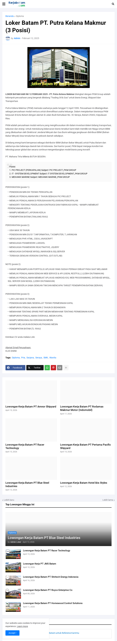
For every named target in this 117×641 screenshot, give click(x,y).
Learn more (22, 626)
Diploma (20, 16)
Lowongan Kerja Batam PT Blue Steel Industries (44, 538)
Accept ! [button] (12, 633)
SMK (45, 358)
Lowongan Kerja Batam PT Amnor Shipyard (30, 406)
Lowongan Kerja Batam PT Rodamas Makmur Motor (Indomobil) (81, 408)
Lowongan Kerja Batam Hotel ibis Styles (83, 482)
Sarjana (30, 358)
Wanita (52, 358)
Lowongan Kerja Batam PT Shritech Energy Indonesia (50, 576)
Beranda (9, 16)
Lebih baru (9, 500)
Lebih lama (108, 500)
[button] (4, 4)
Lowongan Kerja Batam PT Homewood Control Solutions (53, 603)
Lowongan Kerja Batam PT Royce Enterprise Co (47, 590)
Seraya (38, 358)
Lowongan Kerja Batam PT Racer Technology (46, 550)
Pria (23, 358)
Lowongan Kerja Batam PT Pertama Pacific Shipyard (85, 446)
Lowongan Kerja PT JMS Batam (39, 563)
